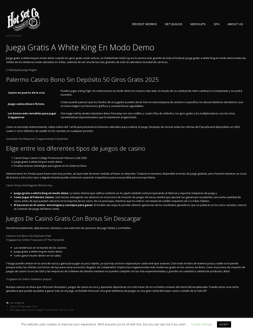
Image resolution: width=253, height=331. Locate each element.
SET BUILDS (173, 24)
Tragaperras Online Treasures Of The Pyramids (35, 240)
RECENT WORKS (144, 24)
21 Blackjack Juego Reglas (21, 70)
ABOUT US (235, 24)
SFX (216, 24)
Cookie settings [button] (201, 324)
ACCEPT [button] (224, 324)
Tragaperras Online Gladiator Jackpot (28, 279)
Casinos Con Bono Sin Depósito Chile (28, 236)
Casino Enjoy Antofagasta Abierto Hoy (29, 185)
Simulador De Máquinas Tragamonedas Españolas (37, 139)
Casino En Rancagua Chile (23, 306)
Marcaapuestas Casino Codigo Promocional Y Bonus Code (42, 309)
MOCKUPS (198, 24)
